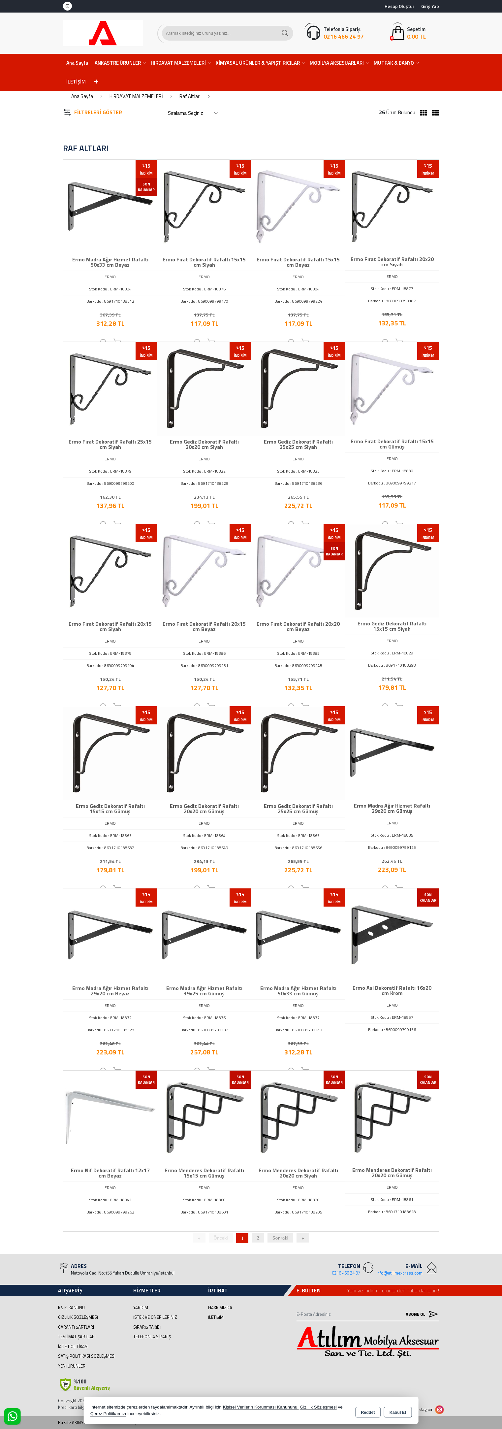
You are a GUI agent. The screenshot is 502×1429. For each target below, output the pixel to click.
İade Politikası (73, 1346)
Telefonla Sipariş (152, 1336)
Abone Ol (420, 1314)
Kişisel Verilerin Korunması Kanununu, (261, 1407)
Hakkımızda (220, 1307)
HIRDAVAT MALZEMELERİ (178, 63)
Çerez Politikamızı (108, 1414)
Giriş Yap (430, 6)
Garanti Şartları (76, 1327)
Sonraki (280, 1238)
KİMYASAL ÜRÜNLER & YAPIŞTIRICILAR (258, 63)
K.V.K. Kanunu (71, 1307)
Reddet (368, 1411)
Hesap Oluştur (400, 6)
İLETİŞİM (76, 81)
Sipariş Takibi (147, 1327)
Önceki (221, 1238)
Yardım (140, 1307)
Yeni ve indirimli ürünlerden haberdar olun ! (393, 1290)
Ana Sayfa (77, 63)
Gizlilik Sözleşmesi (78, 1317)
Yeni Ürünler (71, 1366)
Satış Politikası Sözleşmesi (86, 1356)
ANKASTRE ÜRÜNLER (118, 63)
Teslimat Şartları (77, 1336)
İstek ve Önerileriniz (155, 1317)
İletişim (216, 1317)
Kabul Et (398, 1411)
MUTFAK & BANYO (394, 63)
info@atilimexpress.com (399, 1273)
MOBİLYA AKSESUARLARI (337, 63)
